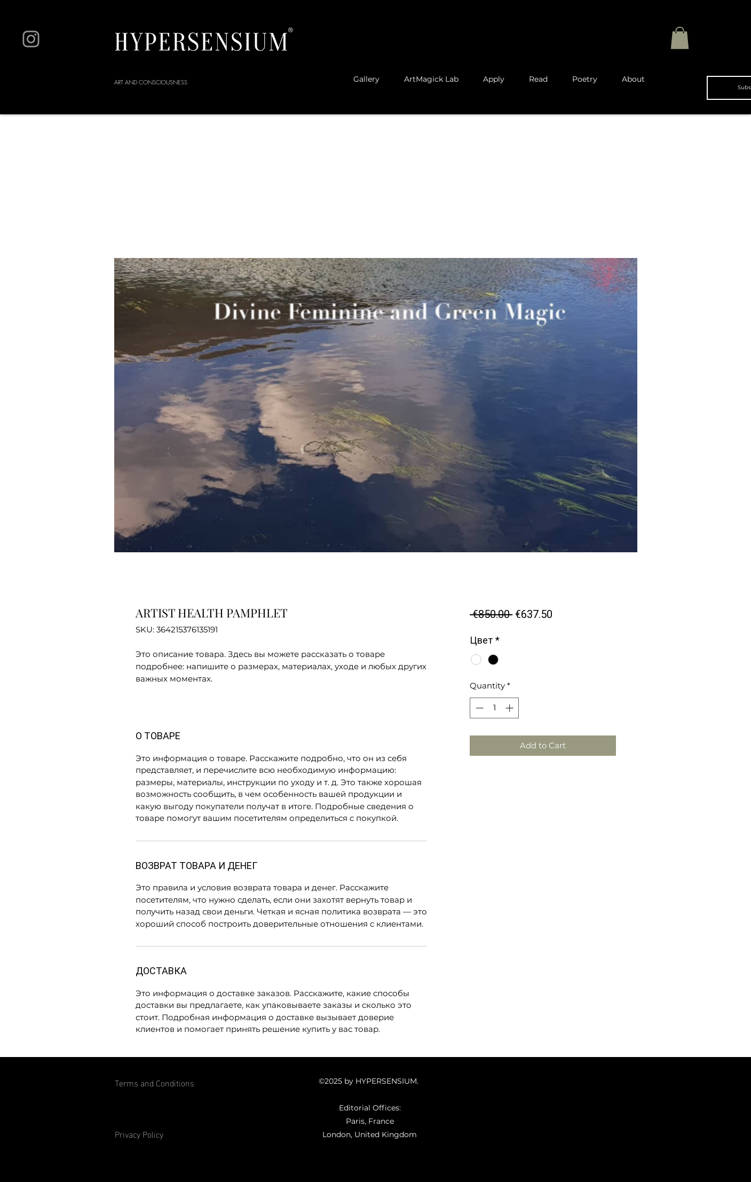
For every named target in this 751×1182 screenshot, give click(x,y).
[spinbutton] (494, 708)
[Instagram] (31, 39)
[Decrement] (478, 708)
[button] (679, 38)
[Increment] (510, 708)
